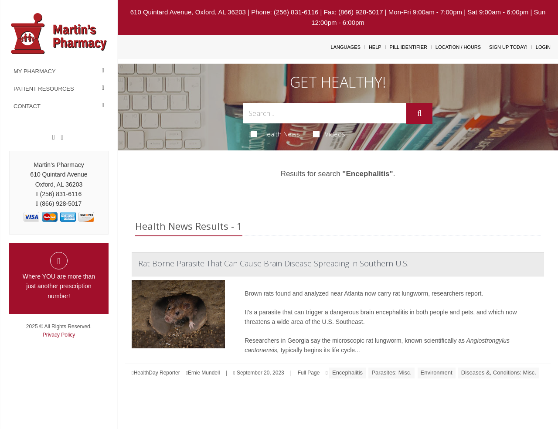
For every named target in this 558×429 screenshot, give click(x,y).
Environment (437, 372)
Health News (275, 133)
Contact (27, 106)
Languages (346, 47)
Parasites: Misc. (391, 372)
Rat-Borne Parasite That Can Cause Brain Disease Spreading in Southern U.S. (273, 263)
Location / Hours (458, 47)
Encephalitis (347, 372)
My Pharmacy (35, 71)
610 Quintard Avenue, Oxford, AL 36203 (188, 12)
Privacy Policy (59, 335)
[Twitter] (62, 137)
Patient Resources (44, 88)
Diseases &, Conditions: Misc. (498, 372)
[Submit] (419, 113)
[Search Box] (325, 113)
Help (375, 47)
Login (543, 47)
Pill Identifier (408, 47)
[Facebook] (53, 137)
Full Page (309, 373)
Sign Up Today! (508, 47)
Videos (329, 133)
